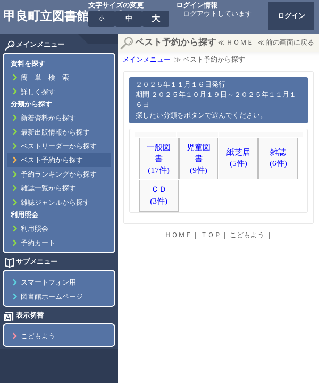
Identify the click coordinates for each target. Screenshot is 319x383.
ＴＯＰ (210, 235)
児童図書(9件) (199, 158)
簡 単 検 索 (45, 77)
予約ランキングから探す (59, 174)
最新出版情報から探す (55, 132)
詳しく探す (38, 92)
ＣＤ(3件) (158, 195)
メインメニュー (146, 59)
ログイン (291, 16)
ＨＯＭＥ (240, 42)
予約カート (38, 243)
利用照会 (34, 228)
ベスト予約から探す (52, 160)
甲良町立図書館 (46, 16)
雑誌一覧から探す (48, 188)
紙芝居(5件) (238, 157)
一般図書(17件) (159, 158)
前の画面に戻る (290, 42)
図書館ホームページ (52, 297)
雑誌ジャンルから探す (55, 202)
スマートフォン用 (48, 282)
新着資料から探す (48, 118)
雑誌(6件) (278, 157)
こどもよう (38, 336)
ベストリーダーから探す (59, 146)
